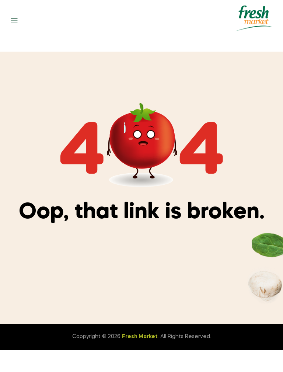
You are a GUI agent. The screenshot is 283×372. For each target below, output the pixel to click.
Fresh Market (140, 336)
